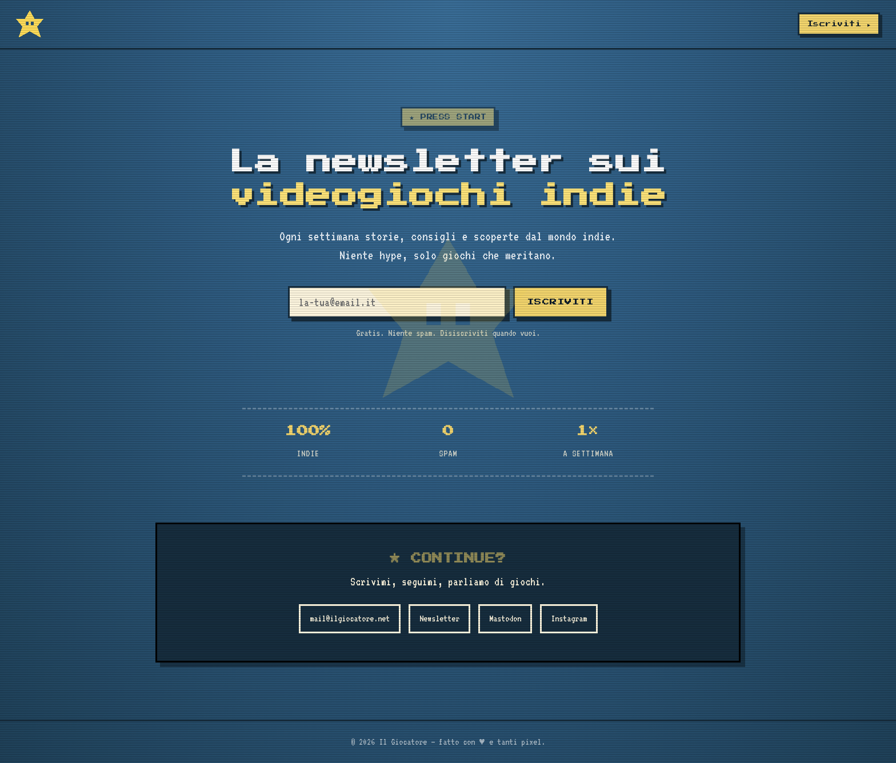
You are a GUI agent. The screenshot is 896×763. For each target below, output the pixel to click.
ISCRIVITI (560, 302)
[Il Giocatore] (29, 24)
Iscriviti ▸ (839, 24)
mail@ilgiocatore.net (350, 618)
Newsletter (439, 618)
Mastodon (505, 618)
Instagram (569, 618)
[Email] (397, 302)
